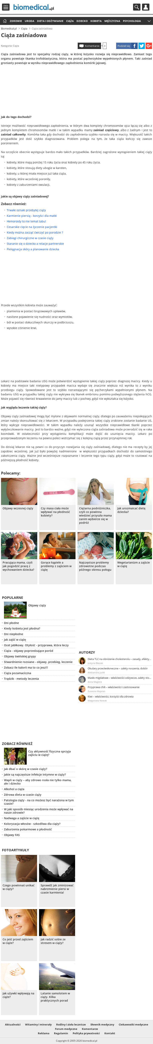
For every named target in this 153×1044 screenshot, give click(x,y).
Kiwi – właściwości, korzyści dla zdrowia (110, 696)
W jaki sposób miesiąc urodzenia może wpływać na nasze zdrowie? (38, 810)
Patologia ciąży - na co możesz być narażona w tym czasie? (39, 801)
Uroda (29, 21)
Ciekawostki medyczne (133, 1024)
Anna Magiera (95, 681)
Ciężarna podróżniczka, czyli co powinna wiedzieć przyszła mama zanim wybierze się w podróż (95, 515)
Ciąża (70, 21)
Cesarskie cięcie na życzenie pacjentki (32, 227)
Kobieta (96, 21)
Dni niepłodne (13, 634)
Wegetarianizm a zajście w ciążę (133, 564)
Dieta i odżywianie (50, 21)
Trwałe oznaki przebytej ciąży (26, 210)
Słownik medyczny (102, 1024)
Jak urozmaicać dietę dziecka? (131, 510)
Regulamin (61, 1033)
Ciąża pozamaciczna (17, 673)
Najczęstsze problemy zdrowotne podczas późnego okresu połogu (95, 566)
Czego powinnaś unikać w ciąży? (18, 887)
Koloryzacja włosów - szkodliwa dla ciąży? (32, 824)
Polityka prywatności (86, 1033)
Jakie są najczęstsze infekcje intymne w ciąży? (35, 774)
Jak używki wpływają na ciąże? (18, 995)
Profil (145, 7)
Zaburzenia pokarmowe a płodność (28, 829)
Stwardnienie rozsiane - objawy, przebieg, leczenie (38, 662)
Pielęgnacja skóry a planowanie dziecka (33, 249)
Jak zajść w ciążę (15, 639)
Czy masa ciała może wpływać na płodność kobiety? (55, 512)
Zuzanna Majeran (96, 691)
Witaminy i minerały (38, 1024)
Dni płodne (11, 623)
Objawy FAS (12, 835)
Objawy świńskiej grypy (20, 656)
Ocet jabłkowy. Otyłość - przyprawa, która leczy (36, 645)
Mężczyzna (112, 21)
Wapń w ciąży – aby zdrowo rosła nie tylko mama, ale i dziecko (38, 781)
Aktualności (13, 1024)
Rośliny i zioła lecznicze (71, 1024)
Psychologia (132, 21)
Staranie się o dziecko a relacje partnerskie (35, 244)
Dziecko (82, 21)
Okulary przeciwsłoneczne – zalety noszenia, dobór (118, 668)
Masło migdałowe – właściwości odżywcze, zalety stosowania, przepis (119, 678)
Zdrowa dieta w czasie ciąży (22, 795)
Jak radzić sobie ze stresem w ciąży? (53, 941)
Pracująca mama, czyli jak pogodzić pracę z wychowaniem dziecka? (18, 566)
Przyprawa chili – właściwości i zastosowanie (113, 687)
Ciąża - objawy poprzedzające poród (28, 651)
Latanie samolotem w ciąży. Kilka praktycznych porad (55, 997)
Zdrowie (16, 21)
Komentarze (92, 46)
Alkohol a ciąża (14, 789)
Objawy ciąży (37, 605)
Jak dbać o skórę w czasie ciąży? (25, 769)
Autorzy (87, 652)
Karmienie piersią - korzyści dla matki (32, 216)
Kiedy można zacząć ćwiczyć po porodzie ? (35, 232)
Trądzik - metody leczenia (21, 679)
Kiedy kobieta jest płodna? (22, 628)
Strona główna (4, 21)
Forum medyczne (66, 1029)
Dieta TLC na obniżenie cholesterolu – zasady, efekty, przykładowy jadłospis (119, 659)
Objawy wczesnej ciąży (18, 508)
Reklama (43, 1033)
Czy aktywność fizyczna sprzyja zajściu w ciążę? (49, 753)
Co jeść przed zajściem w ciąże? (18, 941)
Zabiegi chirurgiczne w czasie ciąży (30, 238)
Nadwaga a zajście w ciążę (21, 818)
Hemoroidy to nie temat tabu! (26, 221)
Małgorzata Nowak (97, 700)
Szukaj (136, 7)
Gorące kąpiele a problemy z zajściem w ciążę (56, 566)
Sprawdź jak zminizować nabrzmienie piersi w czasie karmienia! (57, 889)
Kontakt (109, 1033)
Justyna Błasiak (95, 663)
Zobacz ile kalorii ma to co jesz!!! (26, 667)
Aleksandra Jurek (96, 672)
